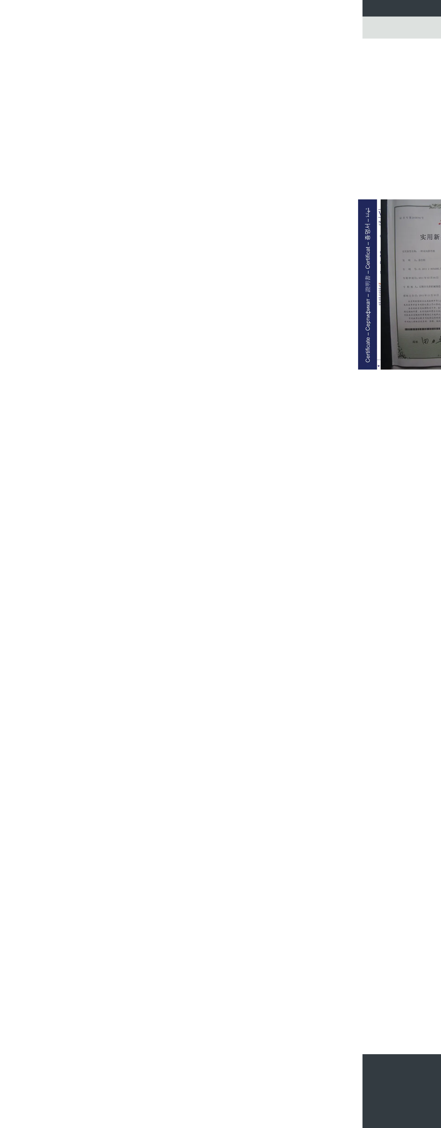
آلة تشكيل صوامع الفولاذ (127, 116)
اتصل (179, 133)
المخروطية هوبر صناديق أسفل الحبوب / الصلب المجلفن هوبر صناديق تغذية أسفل (259, 1109)
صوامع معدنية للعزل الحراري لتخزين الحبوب (337, 1025)
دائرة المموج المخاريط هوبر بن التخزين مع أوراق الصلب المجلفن (257, 1099)
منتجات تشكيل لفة (131, 188)
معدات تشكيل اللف (130, 134)
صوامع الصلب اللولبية (129, 97)
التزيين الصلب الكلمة (129, 161)
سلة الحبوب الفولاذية (125, 43)
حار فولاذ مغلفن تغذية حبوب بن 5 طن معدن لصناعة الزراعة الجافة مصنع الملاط (190, 1084)
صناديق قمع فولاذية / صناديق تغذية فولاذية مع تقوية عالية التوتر (255, 1027)
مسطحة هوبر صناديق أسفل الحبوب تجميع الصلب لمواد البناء (213, 1027)
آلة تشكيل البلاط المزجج (127, 152)
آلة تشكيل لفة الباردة (129, 125)
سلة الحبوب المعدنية (130, 107)
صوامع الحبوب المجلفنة (128, 88)
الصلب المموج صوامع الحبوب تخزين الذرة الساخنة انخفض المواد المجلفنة (172, 1030)
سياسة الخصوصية (291, 1124)
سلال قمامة (136, 79)
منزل (86, 43)
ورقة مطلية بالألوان (130, 170)
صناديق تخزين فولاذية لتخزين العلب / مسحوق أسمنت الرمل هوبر (192, 1074)
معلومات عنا (144, 8)
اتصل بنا (237, 8)
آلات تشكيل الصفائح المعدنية (124, 143)
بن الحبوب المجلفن (236, 883)
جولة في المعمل (176, 8)
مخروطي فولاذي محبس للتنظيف (126, 1097)
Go (353, 30)
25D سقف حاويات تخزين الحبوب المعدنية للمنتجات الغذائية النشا (189, 1105)
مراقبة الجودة (210, 8)
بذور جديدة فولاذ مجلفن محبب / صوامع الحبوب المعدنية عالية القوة (296, 1027)
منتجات (118, 8)
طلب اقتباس (262, 8)
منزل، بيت (96, 8)
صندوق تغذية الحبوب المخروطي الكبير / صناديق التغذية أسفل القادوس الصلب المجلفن (259, 1076)
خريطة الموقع (333, 1101)
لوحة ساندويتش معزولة (128, 179)
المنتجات (100, 43)
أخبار (285, 8)
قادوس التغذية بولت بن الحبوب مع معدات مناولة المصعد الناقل (189, 1095)
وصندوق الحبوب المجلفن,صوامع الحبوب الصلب (284, 883)
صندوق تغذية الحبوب (130, 70)
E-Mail (352, 1101)
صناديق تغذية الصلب (333, 883)
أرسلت (349, 1081)
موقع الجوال (348, 1108)
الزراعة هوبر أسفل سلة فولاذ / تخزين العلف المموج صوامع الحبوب (123, 1088)
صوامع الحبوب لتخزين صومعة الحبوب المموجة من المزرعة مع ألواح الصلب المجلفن (123, 1076)
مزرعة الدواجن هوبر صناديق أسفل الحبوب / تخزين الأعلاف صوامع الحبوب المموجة (258, 1088)
